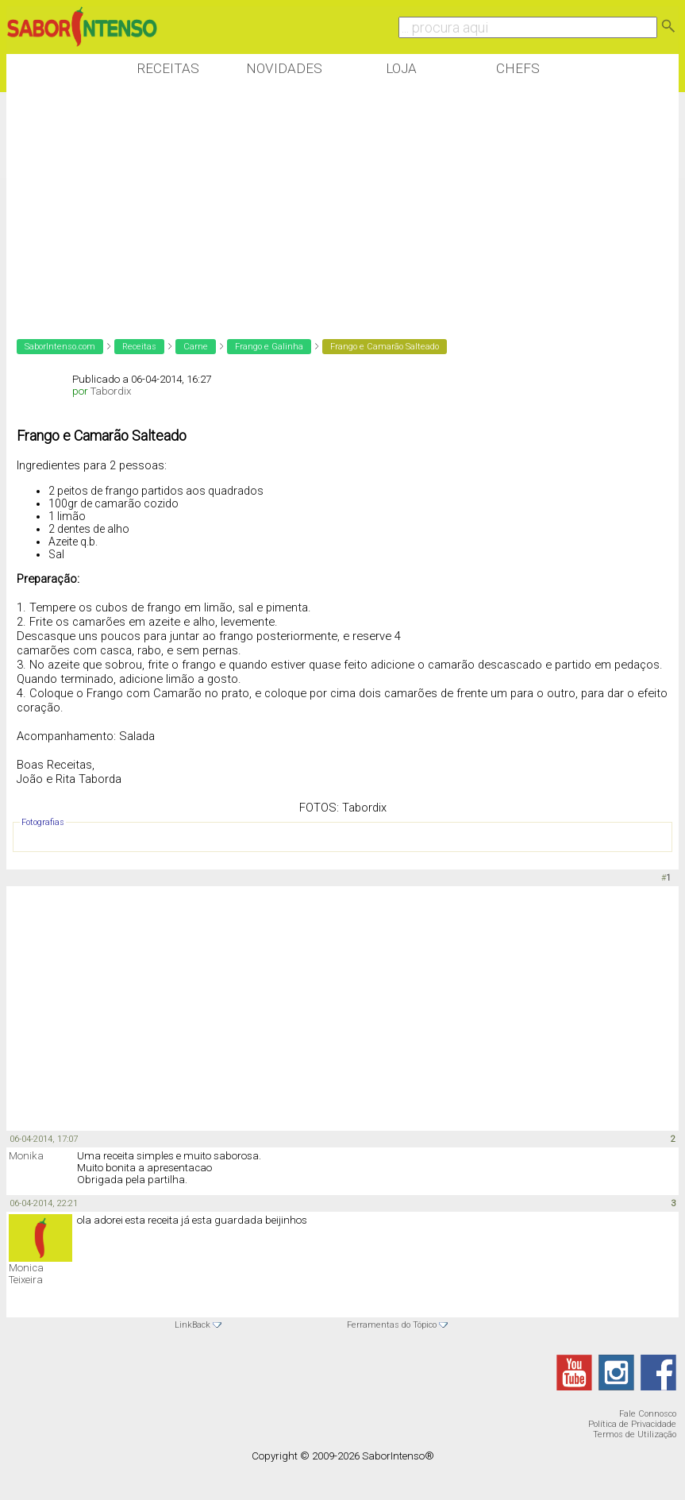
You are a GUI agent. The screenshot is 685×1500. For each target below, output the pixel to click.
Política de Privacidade (632, 1424)
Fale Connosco (647, 1414)
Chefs (518, 68)
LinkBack (192, 1325)
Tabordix (110, 391)
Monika (26, 1156)
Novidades (284, 68)
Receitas (168, 68)
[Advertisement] (295, 205)
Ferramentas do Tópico (392, 1325)
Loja (401, 68)
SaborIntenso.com (60, 346)
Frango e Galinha (269, 346)
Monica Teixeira (26, 1274)
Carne (195, 346)
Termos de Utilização (634, 1434)
